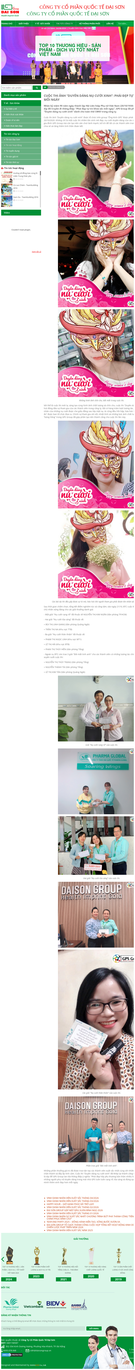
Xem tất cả (36, 251)
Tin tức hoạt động (12, 168)
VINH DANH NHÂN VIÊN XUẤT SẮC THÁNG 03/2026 (73, 1201)
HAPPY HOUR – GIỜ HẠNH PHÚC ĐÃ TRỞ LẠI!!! (70, 1204)
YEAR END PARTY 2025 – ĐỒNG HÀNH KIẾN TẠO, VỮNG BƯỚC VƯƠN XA (83, 1221)
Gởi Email (94, 1328)
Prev (3, 1259)
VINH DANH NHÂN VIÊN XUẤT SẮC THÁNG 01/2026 (73, 1213)
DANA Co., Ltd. (38, 1365)
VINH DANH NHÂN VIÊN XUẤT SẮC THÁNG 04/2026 (73, 1197)
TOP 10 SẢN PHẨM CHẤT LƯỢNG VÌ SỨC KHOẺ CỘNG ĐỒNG (122, 1270)
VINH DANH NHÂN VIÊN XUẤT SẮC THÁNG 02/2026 (73, 1207)
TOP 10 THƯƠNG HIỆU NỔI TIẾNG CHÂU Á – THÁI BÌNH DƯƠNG (68, 1270)
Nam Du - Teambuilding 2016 (25, 197)
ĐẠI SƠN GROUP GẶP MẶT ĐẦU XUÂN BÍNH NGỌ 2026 (75, 1210)
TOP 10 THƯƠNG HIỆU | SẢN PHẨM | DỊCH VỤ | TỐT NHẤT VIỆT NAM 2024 (13, 1270)
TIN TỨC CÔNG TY (56, 87)
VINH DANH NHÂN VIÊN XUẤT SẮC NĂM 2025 (70, 1230)
